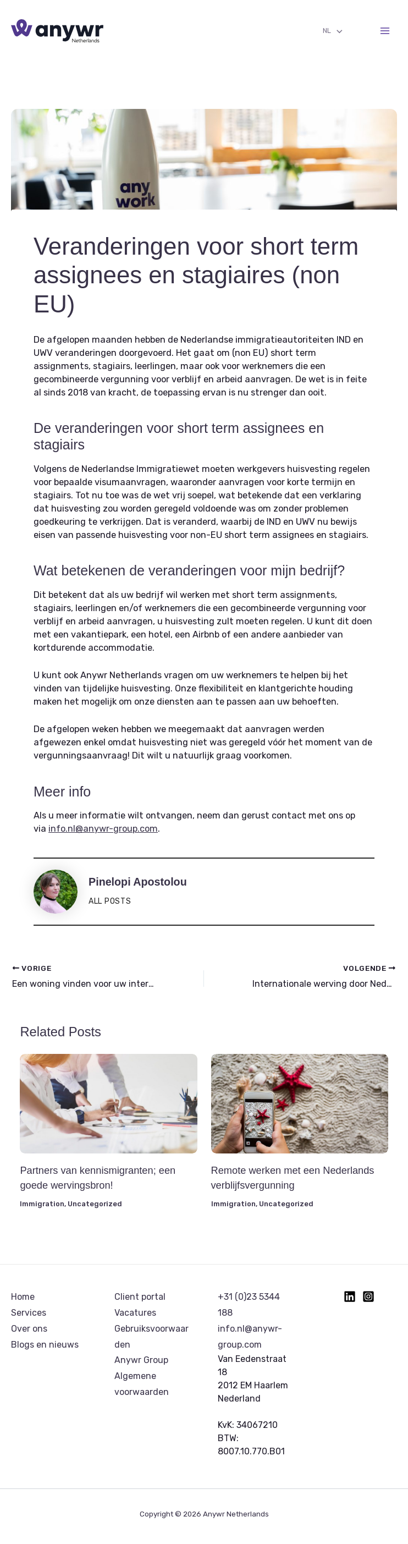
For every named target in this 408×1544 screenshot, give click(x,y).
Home (23, 1297)
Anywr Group (141, 1360)
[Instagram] (368, 1296)
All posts (110, 901)
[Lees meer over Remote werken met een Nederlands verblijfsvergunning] (299, 1103)
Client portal (140, 1297)
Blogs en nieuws (45, 1344)
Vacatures (135, 1312)
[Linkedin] (350, 1296)
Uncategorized (95, 1204)
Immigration (42, 1204)
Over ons (29, 1328)
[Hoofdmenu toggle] (384, 31)
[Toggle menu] (336, 31)
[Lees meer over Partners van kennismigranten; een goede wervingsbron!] (108, 1103)
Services (28, 1312)
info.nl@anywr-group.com (103, 828)
